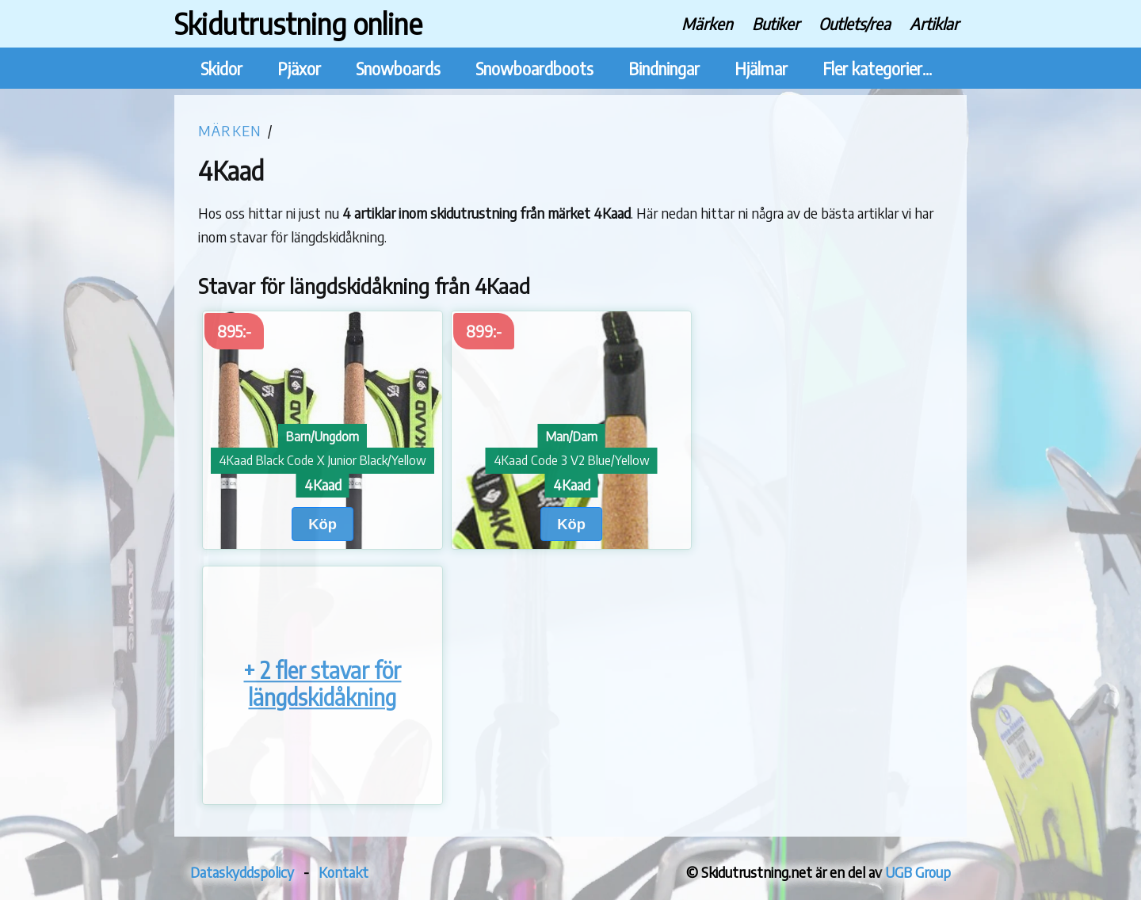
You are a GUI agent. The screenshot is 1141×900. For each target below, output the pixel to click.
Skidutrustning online (298, 23)
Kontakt (343, 872)
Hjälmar (761, 68)
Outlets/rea (855, 23)
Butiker (775, 23)
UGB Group (918, 872)
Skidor (221, 68)
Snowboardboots (534, 68)
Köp (322, 524)
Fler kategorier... (877, 68)
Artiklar (934, 23)
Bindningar (664, 68)
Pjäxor (299, 68)
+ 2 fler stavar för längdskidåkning (322, 684)
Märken (707, 23)
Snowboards (398, 68)
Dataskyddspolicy (242, 872)
